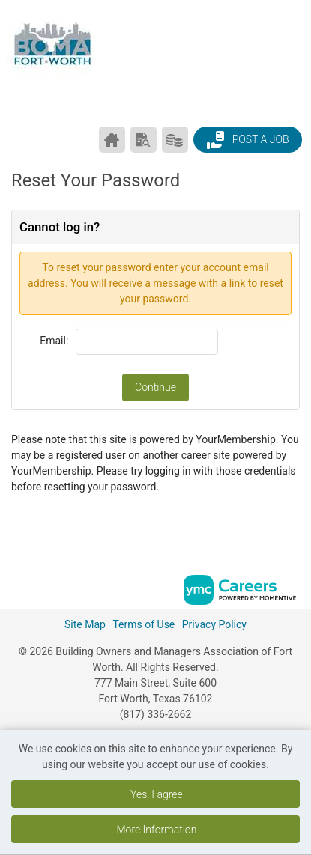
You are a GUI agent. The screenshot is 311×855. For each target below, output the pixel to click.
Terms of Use (143, 624)
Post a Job (247, 140)
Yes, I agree (156, 794)
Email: (54, 341)
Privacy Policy (214, 624)
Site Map (85, 624)
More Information (156, 830)
